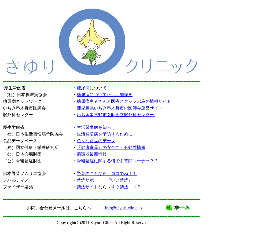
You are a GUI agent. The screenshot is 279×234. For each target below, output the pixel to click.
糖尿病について (92, 88)
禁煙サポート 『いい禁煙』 (105, 180)
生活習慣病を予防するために (105, 134)
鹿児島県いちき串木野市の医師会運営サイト (120, 108)
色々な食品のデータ (96, 140)
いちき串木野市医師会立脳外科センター (116, 114)
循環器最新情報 (92, 154)
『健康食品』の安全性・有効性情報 (111, 147)
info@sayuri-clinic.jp (123, 208)
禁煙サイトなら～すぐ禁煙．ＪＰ (109, 187)
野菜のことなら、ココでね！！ (107, 173)
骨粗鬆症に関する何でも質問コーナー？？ (117, 161)
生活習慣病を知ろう (96, 127)
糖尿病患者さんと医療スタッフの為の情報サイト (124, 101)
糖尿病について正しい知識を (105, 94)
